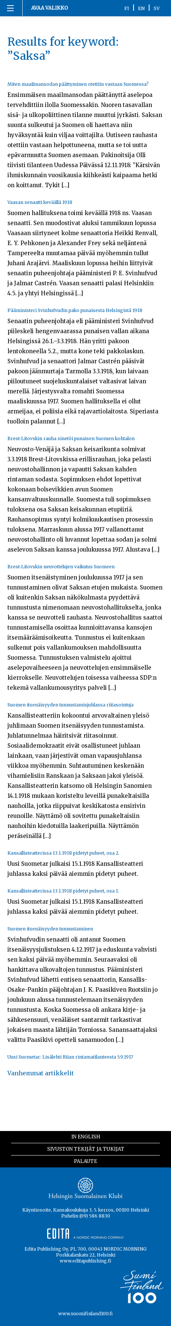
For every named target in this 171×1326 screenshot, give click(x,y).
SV (157, 8)
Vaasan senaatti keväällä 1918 (39, 202)
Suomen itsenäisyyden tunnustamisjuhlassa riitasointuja (70, 705)
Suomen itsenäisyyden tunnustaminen (50, 929)
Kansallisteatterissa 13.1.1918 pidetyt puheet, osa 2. (63, 853)
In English (85, 1137)
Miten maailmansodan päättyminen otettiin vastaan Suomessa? (78, 84)
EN (141, 8)
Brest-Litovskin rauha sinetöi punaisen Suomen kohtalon (71, 438)
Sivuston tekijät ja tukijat (85, 1149)
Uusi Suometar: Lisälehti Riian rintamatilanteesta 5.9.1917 (70, 1057)
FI (126, 8)
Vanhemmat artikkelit (40, 1073)
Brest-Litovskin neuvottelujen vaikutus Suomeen (61, 566)
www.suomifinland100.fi (85, 1313)
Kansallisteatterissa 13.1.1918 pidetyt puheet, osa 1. (63, 891)
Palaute (85, 1161)
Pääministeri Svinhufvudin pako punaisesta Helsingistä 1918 (74, 310)
